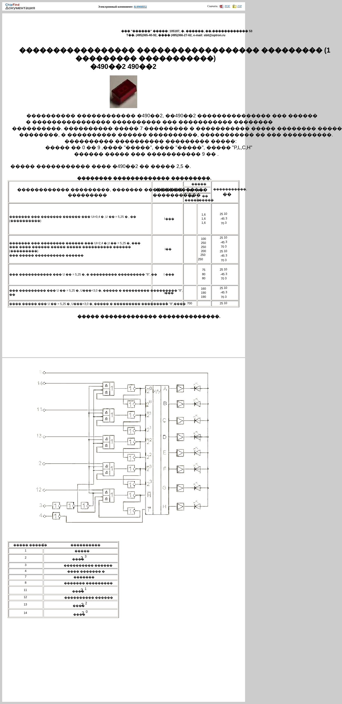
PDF (225, 6)
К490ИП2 (140, 6)
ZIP (237, 6)
